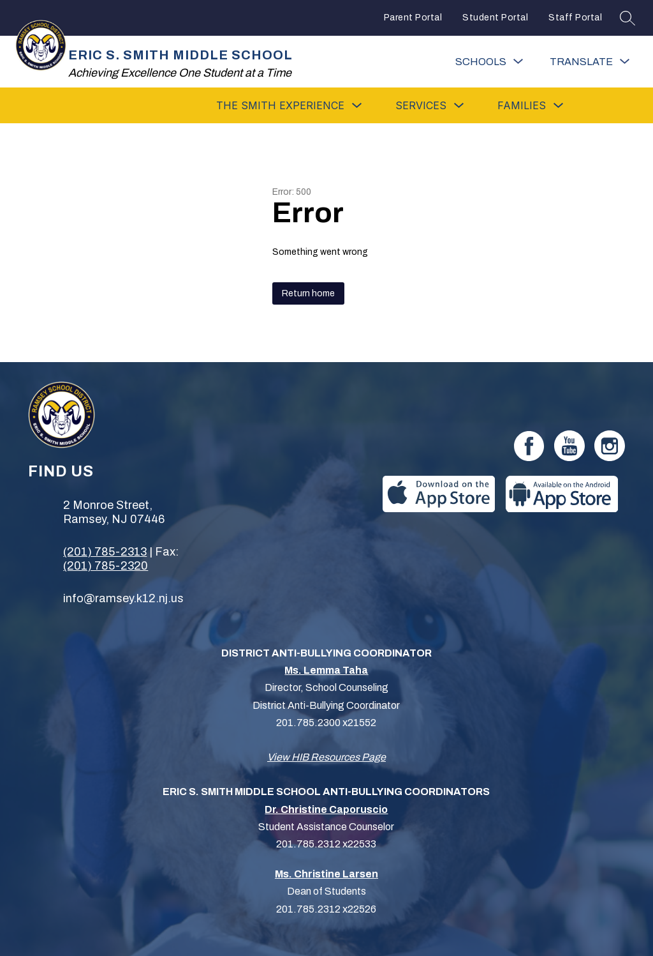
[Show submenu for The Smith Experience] (280, 105)
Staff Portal (575, 17)
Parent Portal (413, 17)
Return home (308, 293)
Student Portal (495, 17)
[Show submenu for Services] (420, 105)
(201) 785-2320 (105, 565)
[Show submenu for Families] (521, 105)
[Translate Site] (590, 62)
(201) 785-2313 (105, 551)
